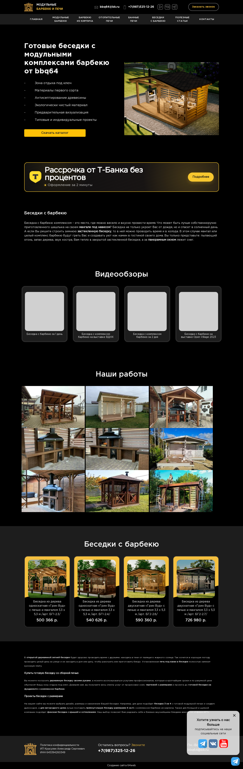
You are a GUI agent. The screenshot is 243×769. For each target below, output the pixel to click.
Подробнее (200, 176)
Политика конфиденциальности (59, 745)
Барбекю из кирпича (85, 20)
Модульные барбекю (60, 20)
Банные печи (134, 20)
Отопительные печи (109, 20)
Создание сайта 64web (121, 765)
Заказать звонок (203, 7)
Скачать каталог (54, 132)
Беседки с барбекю (158, 20)
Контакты (207, 21)
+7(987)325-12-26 (138, 7)
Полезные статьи (182, 20)
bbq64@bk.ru (107, 7)
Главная (36, 21)
